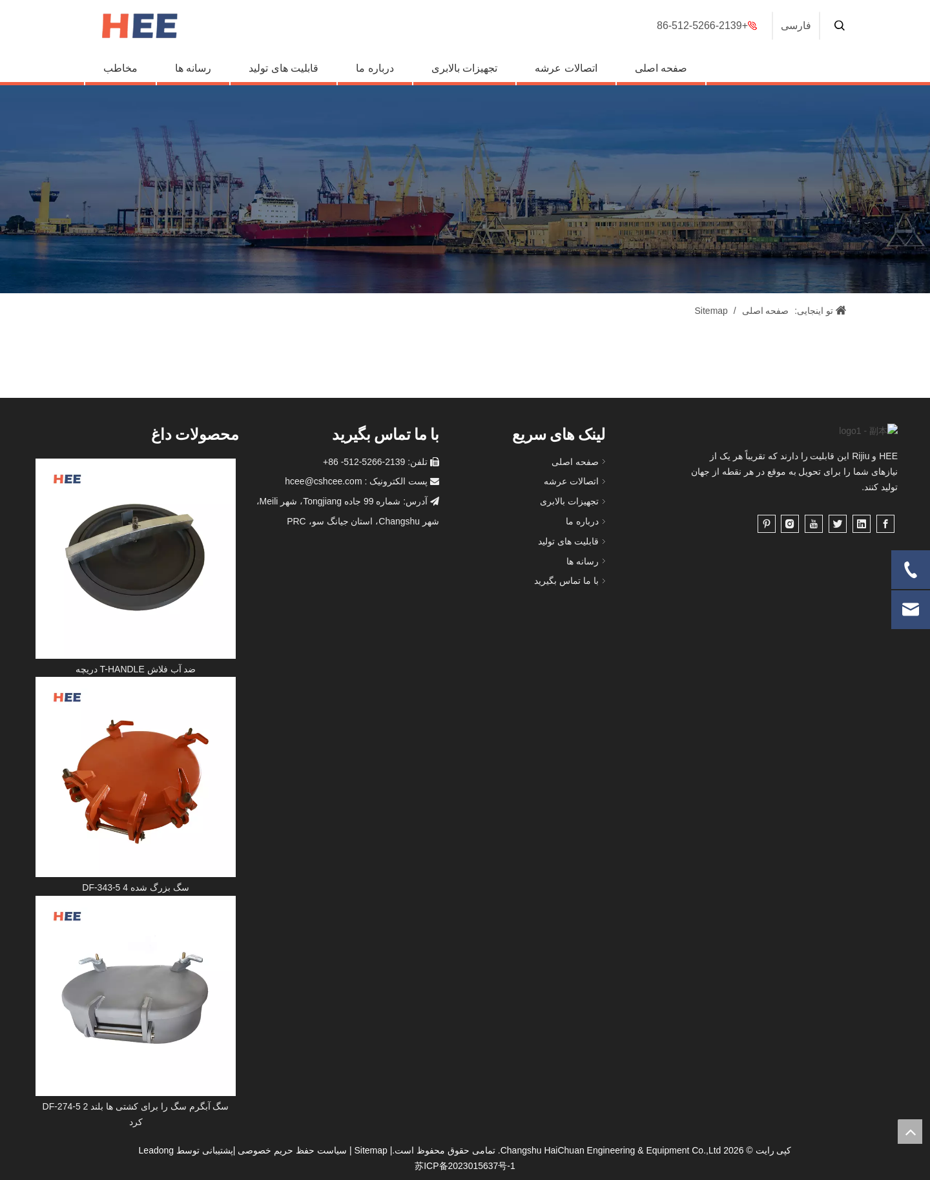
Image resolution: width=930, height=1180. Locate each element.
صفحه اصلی (661, 68)
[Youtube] (814, 540)
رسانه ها (193, 68)
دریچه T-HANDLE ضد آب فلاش (136, 669)
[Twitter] (838, 540)
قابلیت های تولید (283, 68)
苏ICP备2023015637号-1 (465, 1166)
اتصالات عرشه (566, 68)
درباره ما (374, 68)
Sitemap (370, 1150)
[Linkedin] (861, 540)
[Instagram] (790, 540)
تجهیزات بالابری (464, 68)
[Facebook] (885, 540)
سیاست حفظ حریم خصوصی (292, 1150)
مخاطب (120, 68)
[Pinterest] (767, 540)
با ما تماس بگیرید (566, 580)
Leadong (156, 1150)
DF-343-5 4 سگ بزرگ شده (135, 887)
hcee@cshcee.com (323, 481)
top (910, 1131)
